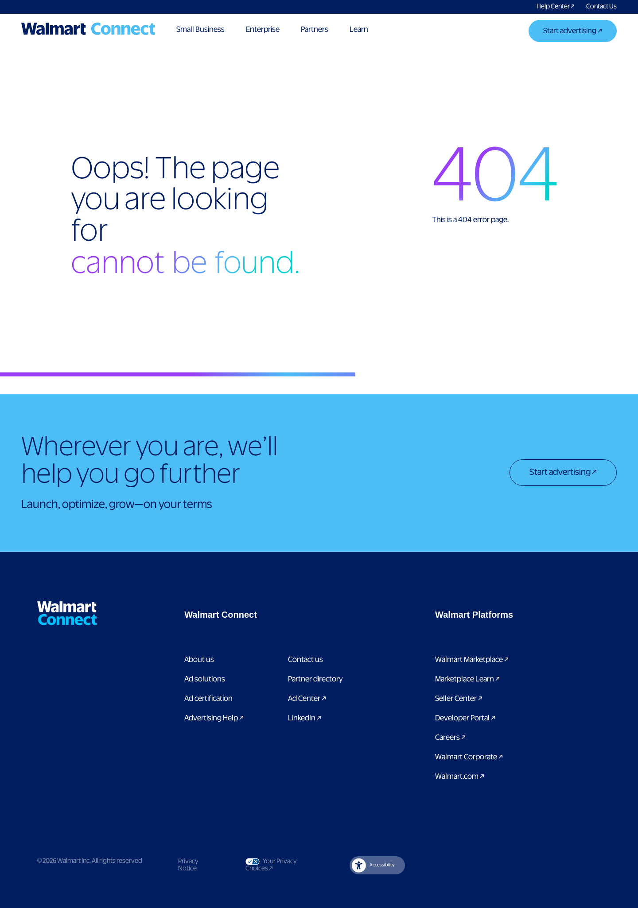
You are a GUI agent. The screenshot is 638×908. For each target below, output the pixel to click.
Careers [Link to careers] (450, 737)
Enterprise (263, 29)
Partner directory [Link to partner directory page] (315, 679)
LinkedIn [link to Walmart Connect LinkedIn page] (304, 718)
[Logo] (88, 29)
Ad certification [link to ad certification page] (208, 698)
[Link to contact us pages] (601, 7)
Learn (359, 29)
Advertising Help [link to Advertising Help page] (214, 718)
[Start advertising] (573, 32)
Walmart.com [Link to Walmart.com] (459, 776)
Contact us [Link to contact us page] (305, 659)
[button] (265, 614)
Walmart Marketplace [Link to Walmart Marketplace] (472, 659)
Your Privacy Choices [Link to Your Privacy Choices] (282, 865)
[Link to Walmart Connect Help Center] (556, 7)
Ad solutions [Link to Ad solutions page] (204, 679)
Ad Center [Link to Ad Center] (307, 698)
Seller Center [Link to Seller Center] (458, 698)
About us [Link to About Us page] (199, 659)
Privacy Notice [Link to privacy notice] (188, 865)
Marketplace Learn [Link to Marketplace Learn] (467, 679)
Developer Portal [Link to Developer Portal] (465, 718)
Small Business (200, 29)
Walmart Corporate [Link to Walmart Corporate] (469, 757)
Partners (314, 29)
